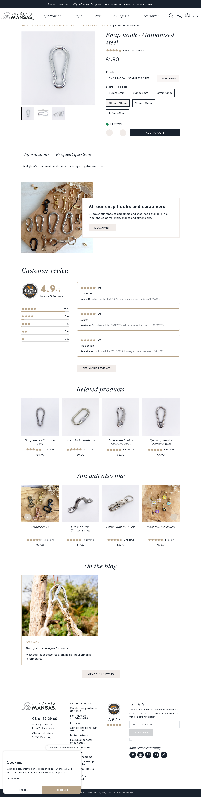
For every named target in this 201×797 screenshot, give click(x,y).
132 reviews (138, 50)
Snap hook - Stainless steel (130, 78)
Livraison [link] (75, 723)
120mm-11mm (143, 103)
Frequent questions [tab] (74, 154)
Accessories (38, 25)
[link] (179, 16)
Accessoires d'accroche (62, 25)
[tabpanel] (100, 166)
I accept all (61, 789)
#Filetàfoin (32, 641)
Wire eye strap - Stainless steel (80, 528)
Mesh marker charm (161, 527)
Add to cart (155, 132)
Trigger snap (40, 527)
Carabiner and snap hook (92, 25)
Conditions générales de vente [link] (83, 709)
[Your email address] (154, 724)
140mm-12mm (117, 113)
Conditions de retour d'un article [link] (83, 729)
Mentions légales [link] (81, 703)
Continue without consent (62, 747)
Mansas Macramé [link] (81, 757)
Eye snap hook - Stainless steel (161, 442)
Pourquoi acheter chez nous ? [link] (81, 741)
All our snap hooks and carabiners (127, 206)
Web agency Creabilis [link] (104, 792)
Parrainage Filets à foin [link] (82, 770)
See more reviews (96, 368)
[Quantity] (116, 132)
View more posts (100, 674)
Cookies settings (125, 792)
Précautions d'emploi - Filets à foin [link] (83, 763)
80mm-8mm (164, 93)
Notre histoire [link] (79, 735)
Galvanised (168, 78)
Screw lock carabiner (80, 440)
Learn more (13, 778)
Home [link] (24, 25)
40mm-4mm (116, 93)
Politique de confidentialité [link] (79, 717)
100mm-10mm (118, 103)
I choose (23, 789)
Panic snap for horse (120, 527)
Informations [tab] (36, 154)
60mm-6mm (140, 93)
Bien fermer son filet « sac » (47, 648)
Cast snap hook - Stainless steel (121, 442)
